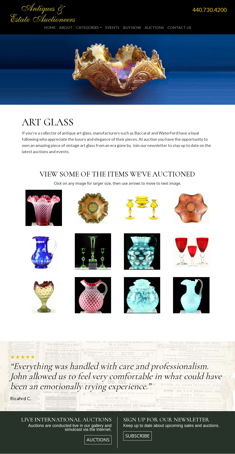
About (66, 27)
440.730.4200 (209, 9)
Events (112, 27)
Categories (87, 27)
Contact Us (179, 27)
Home (50, 27)
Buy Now (132, 27)
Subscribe (137, 436)
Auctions (154, 27)
